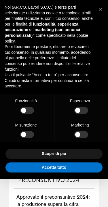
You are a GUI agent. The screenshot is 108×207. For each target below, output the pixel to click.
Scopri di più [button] (54, 153)
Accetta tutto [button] (54, 167)
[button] (100, 9)
